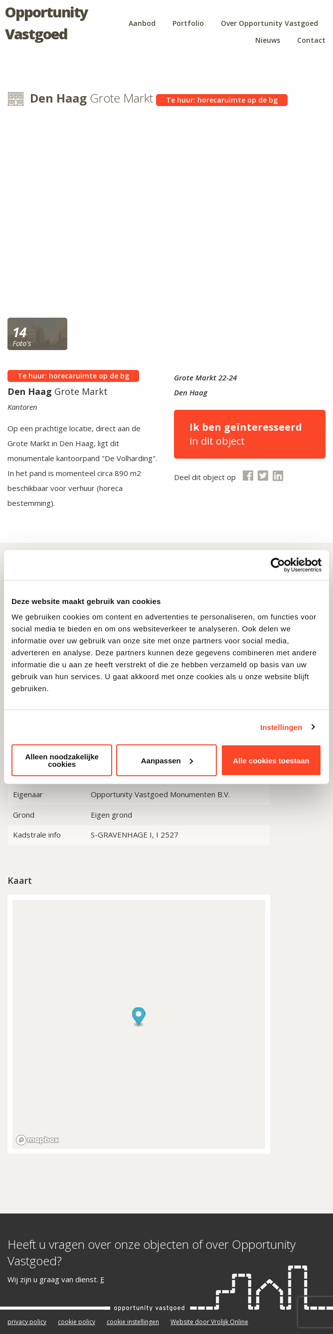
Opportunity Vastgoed (46, 22)
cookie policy (76, 1322)
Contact (311, 40)
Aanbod (142, 23)
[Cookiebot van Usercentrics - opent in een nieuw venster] (278, 564)
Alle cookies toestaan (271, 760)
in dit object (250, 434)
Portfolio (188, 23)
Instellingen (281, 727)
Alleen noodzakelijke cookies (62, 760)
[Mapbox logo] (37, 1140)
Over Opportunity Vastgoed (269, 23)
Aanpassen (167, 760)
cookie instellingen (133, 1322)
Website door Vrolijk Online (209, 1322)
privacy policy (26, 1322)
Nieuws (267, 40)
